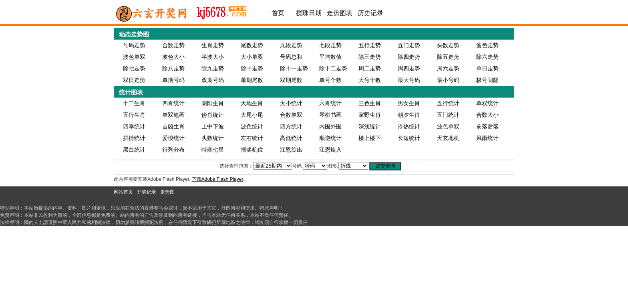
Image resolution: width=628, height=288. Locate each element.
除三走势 (369, 57)
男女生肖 (409, 103)
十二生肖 (134, 103)
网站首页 (123, 192)
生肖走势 (212, 45)
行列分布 (173, 149)
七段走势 (330, 45)
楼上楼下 (369, 138)
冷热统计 (409, 126)
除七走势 (134, 68)
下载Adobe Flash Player (217, 179)
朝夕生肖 (409, 115)
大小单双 (252, 57)
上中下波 (212, 126)
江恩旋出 (291, 149)
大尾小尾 (252, 115)
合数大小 (487, 115)
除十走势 (252, 68)
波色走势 (487, 45)
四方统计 (291, 126)
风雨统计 (487, 138)
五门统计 (448, 115)
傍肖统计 (212, 115)
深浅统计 (369, 126)
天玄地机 (448, 138)
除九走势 (212, 68)
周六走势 (448, 68)
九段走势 (291, 45)
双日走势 (134, 80)
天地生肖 (252, 103)
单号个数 (330, 80)
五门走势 (409, 45)
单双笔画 (173, 115)
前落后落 (487, 126)
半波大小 (212, 57)
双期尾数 (291, 80)
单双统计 (487, 103)
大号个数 (369, 80)
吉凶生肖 (173, 126)
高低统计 (291, 138)
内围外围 (330, 126)
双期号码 (212, 80)
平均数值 (330, 57)
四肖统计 (173, 103)
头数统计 (212, 138)
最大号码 (409, 80)
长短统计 (409, 138)
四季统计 (134, 126)
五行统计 (448, 103)
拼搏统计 (134, 138)
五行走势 (369, 45)
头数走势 (448, 45)
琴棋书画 (330, 115)
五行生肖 (134, 115)
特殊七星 (212, 149)
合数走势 (173, 45)
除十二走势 (333, 68)
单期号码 (173, 80)
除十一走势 (294, 68)
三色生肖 (369, 103)
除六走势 (487, 57)
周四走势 (409, 68)
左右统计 (252, 138)
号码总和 (291, 57)
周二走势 (369, 68)
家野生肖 (369, 115)
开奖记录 (146, 192)
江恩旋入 (330, 149)
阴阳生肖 (212, 103)
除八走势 (173, 68)
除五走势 (448, 57)
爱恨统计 (173, 138)
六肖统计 (330, 103)
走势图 (167, 192)
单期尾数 (252, 80)
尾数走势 (252, 45)
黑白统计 (134, 149)
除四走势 (409, 57)
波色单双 (134, 57)
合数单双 (291, 115)
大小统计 (291, 103)
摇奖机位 (252, 149)
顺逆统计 (330, 138)
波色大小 (173, 57)
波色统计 (252, 126)
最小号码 (448, 80)
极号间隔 (487, 80)
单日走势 (487, 68)
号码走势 (134, 45)
